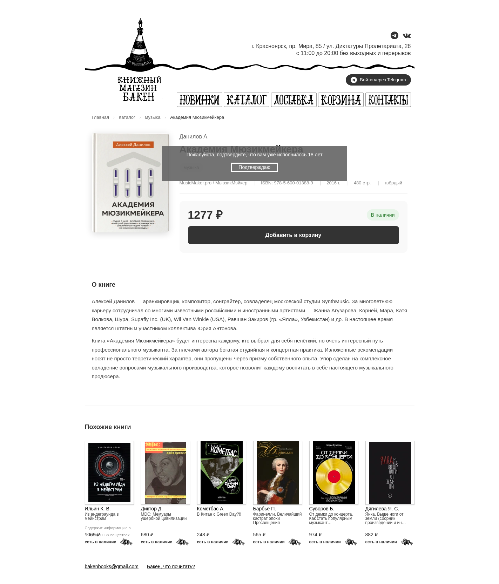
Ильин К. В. (98, 508)
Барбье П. (264, 508)
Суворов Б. (322, 508)
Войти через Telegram (378, 80)
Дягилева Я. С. (382, 508)
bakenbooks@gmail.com (112, 566)
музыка (152, 117)
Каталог (127, 117)
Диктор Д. (152, 508)
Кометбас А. (211, 508)
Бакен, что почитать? (171, 566)
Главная (100, 117)
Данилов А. (194, 137)
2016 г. (333, 182)
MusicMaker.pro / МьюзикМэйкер (214, 182)
